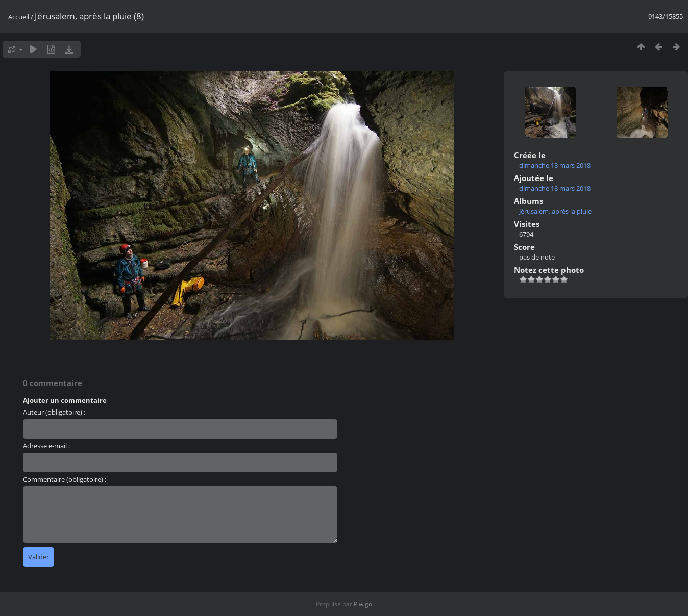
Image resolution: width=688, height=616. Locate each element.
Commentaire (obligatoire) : (64, 479)
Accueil (18, 16)
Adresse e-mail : (46, 445)
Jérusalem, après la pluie (555, 211)
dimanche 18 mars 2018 (555, 165)
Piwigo (363, 604)
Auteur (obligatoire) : (54, 412)
